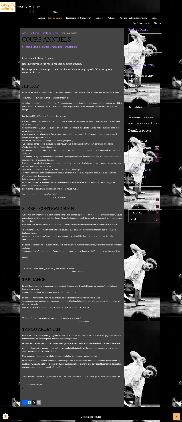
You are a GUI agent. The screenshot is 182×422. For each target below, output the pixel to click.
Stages (157, 24)
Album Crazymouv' (138, 19)
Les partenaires (139, 102)
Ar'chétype (145, 224)
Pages (36, 34)
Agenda (123, 19)
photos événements (145, 152)
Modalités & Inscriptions (144, 51)
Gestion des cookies (91, 418)
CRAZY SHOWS (145, 165)
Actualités (113, 19)
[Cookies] (6, 416)
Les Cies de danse (141, 24)
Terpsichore (138, 188)
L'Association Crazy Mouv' (79, 19)
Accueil (41, 19)
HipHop (145, 211)
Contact (100, 19)
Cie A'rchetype (139, 182)
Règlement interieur (142, 58)
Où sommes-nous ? (141, 95)
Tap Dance (145, 218)
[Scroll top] (176, 416)
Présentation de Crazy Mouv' (143, 81)
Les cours (145, 158)
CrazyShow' (145, 205)
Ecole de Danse (55, 19)
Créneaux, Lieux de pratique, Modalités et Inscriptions (51, 48)
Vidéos (155, 19)
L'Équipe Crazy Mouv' (142, 89)
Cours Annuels (139, 38)
